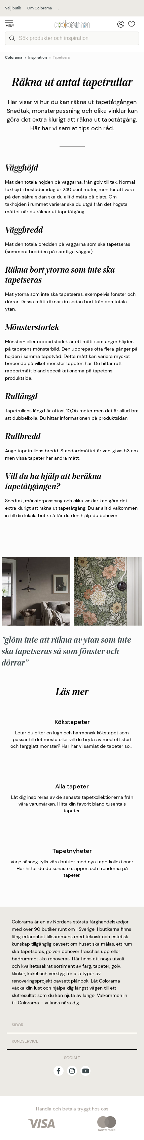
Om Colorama (39, 8)
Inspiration (37, 57)
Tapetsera (61, 57)
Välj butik (13, 8)
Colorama (13, 57)
